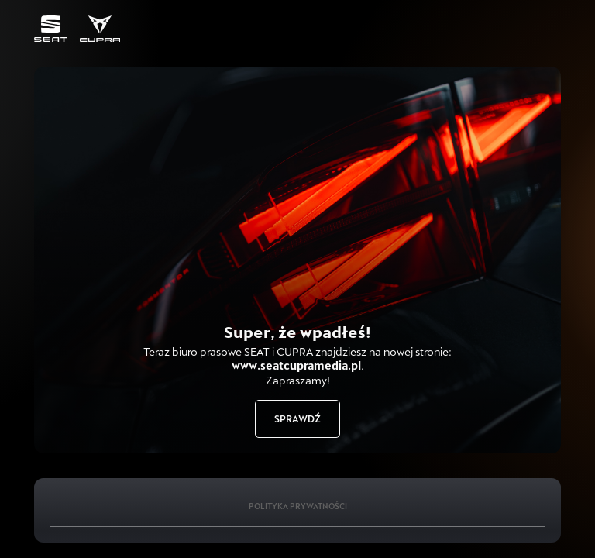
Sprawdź (297, 418)
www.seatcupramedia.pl (296, 365)
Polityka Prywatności (298, 506)
